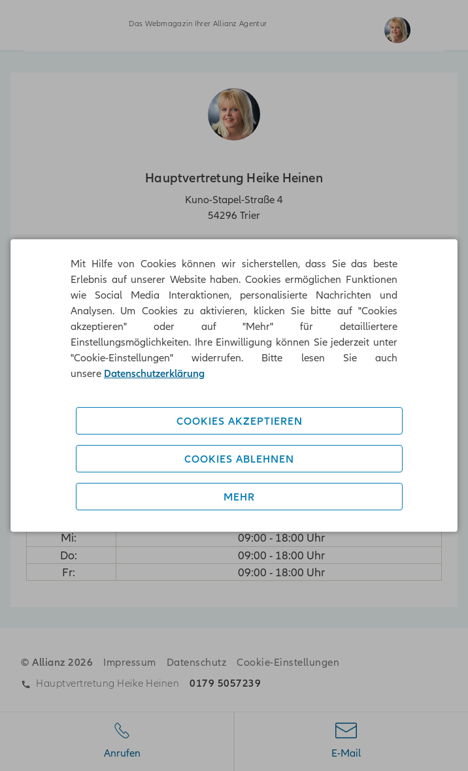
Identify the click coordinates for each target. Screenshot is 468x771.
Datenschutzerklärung (154, 373)
